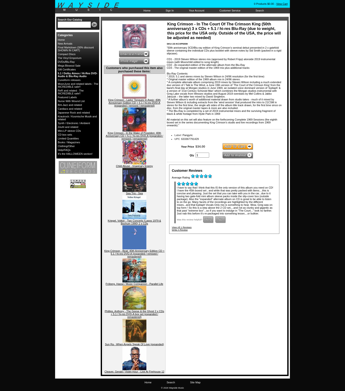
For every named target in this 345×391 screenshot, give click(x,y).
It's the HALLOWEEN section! (75, 153)
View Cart (282, 3)
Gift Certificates (67, 69)
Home (147, 10)
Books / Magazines (69, 142)
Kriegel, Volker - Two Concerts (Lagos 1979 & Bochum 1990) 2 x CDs (134, 222)
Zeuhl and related (68, 127)
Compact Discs (66, 54)
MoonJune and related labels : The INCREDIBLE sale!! (78, 85)
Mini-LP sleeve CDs (69, 130)
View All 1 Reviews (182, 227)
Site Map (195, 382)
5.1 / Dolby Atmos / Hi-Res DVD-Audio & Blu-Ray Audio (78, 75)
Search (259, 10)
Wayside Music (90, 7)
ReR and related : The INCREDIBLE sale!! (71, 92)
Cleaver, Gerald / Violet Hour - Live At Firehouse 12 (134, 371)
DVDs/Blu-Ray (66, 61)
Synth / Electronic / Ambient (74, 123)
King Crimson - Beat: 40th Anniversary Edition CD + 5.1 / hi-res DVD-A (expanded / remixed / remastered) (134, 253)
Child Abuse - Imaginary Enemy (134, 166)
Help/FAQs (64, 150)
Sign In (170, 10)
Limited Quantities (68, 138)
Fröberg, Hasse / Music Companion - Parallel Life (134, 283)
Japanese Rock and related (74, 112)
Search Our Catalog (70, 19)
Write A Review (180, 230)
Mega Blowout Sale (69, 65)
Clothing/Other (66, 146)
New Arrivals (65, 43)
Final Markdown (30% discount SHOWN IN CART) (76, 49)
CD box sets (65, 134)
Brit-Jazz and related (70, 105)
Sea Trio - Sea (134, 193)
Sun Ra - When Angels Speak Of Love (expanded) (134, 344)
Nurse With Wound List (71, 101)
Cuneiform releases (69, 80)
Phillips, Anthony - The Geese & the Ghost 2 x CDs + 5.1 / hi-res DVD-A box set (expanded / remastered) (134, 314)
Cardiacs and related (70, 108)
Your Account (196, 10)
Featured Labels (67, 97)
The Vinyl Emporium (69, 58)
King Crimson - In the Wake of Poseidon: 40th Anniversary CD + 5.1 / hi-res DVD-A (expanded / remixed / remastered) (134, 136)
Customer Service (229, 10)
